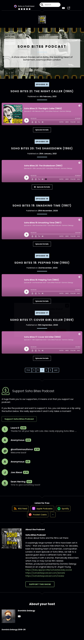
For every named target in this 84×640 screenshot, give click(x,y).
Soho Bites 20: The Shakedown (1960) (42, 150)
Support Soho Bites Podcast (19, 420)
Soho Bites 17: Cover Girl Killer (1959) (42, 321)
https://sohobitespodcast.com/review (44, 581)
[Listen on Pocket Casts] (37, 520)
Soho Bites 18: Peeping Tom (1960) (42, 264)
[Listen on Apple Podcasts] (42, 512)
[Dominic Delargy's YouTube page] (19, 622)
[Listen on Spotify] (64, 512)
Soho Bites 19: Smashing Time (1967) (42, 207)
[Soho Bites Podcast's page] (68, 9)
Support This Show (40, 589)
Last (56, 371)
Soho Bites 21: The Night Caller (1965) (42, 93)
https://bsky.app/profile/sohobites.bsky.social (48, 575)
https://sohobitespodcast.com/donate (45, 578)
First (28, 371)
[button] (53, 520)
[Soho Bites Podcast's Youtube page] (63, 9)
